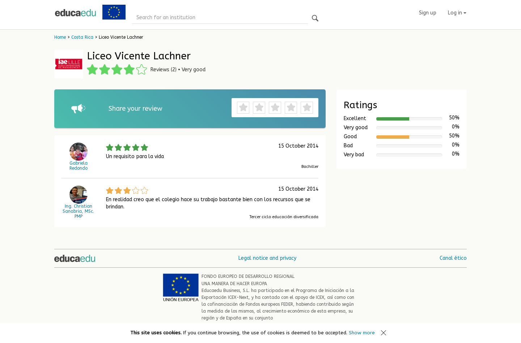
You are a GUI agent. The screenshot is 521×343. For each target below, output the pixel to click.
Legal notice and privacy (267, 258)
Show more (362, 332)
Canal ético (453, 258)
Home (60, 37)
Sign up (427, 13)
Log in (457, 13)
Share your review (135, 109)
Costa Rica (82, 37)
